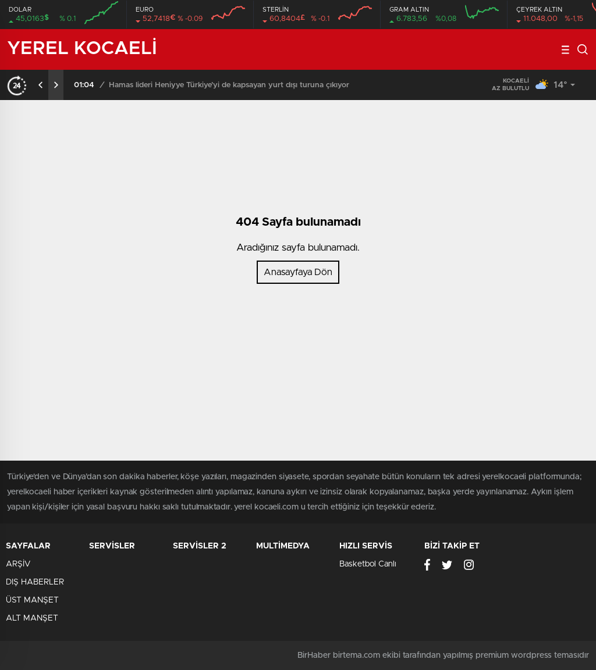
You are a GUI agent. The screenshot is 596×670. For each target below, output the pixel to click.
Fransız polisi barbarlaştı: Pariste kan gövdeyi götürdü (204, 85)
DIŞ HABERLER (35, 582)
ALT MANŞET (32, 618)
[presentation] (40, 85)
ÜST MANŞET (32, 600)
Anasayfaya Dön (298, 272)
